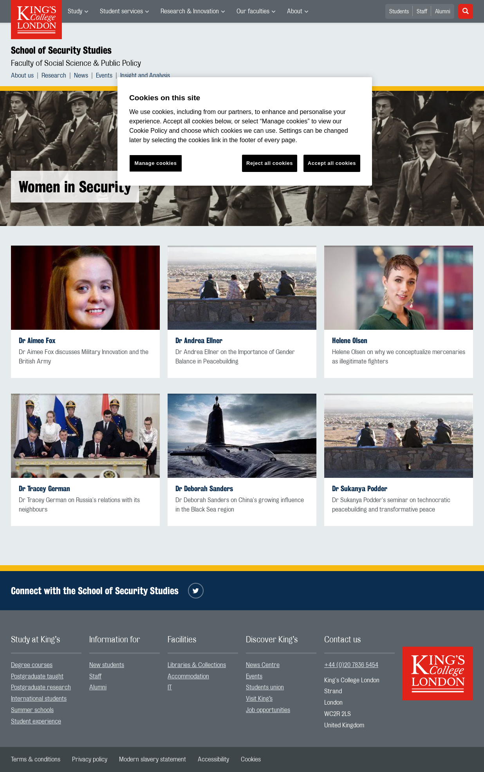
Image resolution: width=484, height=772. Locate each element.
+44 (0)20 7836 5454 (351, 665)
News (81, 75)
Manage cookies (156, 163)
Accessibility (213, 759)
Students (399, 11)
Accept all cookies (332, 163)
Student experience (36, 721)
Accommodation (188, 676)
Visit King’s (259, 699)
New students (106, 665)
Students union (265, 687)
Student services (121, 11)
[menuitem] (78, 11)
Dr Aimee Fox (37, 340)
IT (170, 687)
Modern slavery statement (152, 759)
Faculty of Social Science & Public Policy (76, 63)
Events (104, 75)
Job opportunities (268, 710)
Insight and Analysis (145, 75)
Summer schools (32, 710)
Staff (422, 11)
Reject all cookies (269, 163)
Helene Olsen (349, 340)
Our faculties (253, 11)
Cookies (251, 759)
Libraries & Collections (197, 665)
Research (54, 75)
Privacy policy (89, 759)
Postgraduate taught (37, 676)
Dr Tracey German (44, 489)
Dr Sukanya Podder (359, 489)
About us (22, 75)
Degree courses (31, 665)
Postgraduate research (41, 687)
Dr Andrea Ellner (198, 340)
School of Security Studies (61, 50)
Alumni (442, 11)
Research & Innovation (190, 11)
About (294, 11)
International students (39, 699)
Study (75, 11)
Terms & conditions (35, 759)
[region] (244, 131)
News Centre (263, 665)
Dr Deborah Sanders (204, 489)
